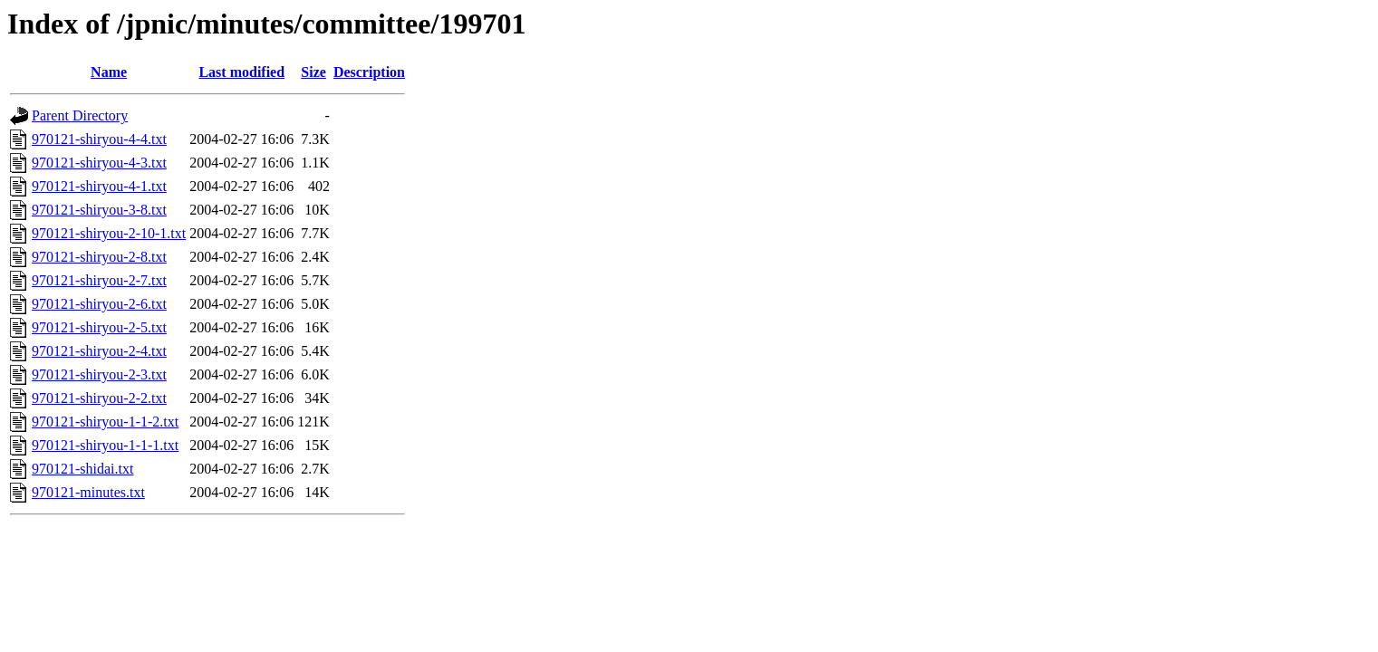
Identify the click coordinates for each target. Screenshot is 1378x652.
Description (369, 72)
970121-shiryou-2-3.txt (99, 374)
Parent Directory (80, 115)
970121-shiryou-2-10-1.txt (109, 233)
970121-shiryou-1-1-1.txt (105, 445)
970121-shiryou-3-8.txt (99, 209)
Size (313, 72)
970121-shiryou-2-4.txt (99, 351)
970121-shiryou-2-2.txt (99, 398)
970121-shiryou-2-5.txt (99, 327)
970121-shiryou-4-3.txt (99, 162)
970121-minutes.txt (88, 492)
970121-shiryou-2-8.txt (99, 256)
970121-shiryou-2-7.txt (99, 280)
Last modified (241, 72)
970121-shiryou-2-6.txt (99, 304)
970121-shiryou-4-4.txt (99, 139)
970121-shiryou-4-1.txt (99, 186)
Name (109, 72)
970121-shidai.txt (82, 468)
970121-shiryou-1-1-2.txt (105, 421)
